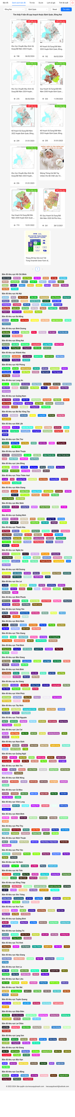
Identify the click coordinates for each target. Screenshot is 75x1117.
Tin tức (32, 3)
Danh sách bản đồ (19, 3)
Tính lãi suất (63, 3)
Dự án (41, 3)
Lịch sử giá (51, 3)
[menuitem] (5, 3)
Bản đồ (5, 3)
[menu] (35, 3)
